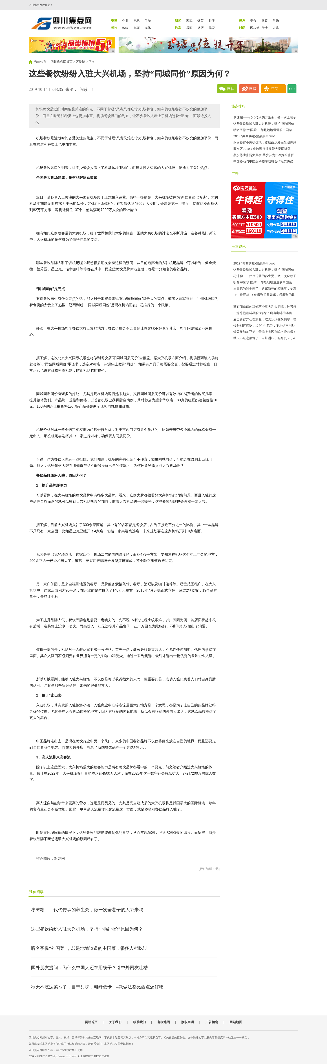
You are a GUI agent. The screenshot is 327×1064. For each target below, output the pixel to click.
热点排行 (238, 106)
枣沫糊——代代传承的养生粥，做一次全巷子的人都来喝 (87, 909)
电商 (136, 28)
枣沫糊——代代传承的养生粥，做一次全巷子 (264, 117)
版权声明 (187, 1022)
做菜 (200, 20)
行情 (264, 28)
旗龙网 (59, 858)
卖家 (212, 28)
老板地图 (163, 1022)
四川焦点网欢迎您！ (41, 5)
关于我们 (115, 1022)
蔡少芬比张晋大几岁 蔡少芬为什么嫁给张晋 (263, 155)
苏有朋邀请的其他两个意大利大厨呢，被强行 (264, 306)
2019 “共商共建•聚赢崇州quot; (254, 136)
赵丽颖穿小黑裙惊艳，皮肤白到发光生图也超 (264, 142)
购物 (125, 28)
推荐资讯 (238, 247)
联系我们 (139, 1022)
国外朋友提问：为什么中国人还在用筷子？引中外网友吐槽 (89, 967)
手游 (148, 20)
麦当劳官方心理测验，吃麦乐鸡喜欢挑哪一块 (264, 319)
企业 (125, 20)
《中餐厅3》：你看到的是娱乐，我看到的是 (264, 295)
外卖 (212, 20)
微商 (189, 28)
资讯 (276, 28)
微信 (230, 89)
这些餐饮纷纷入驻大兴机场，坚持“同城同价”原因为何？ (87, 928)
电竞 (136, 20)
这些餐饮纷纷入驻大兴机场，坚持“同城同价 (263, 123)
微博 (252, 89)
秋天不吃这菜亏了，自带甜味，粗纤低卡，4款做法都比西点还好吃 (97, 986)
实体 (148, 28)
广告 (235, 173)
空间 (274, 89)
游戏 (189, 20)
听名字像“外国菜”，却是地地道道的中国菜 (262, 130)
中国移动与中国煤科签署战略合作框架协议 (263, 161)
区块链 (255, 28)
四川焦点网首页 (62, 61)
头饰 (276, 20)
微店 (200, 28)
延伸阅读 (36, 892)
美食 (253, 20)
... (291, 88)
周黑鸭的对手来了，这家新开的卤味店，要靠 (264, 288)
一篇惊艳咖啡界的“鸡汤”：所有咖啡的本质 (262, 313)
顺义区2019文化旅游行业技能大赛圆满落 (262, 149)
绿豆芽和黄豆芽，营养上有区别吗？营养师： (264, 332)
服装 (264, 20)
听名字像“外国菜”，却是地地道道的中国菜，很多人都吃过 (89, 948)
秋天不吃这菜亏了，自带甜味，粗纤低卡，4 (264, 338)
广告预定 (211, 1022)
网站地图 (236, 1022)
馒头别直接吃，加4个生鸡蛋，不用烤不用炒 (264, 325)
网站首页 (91, 1022)
